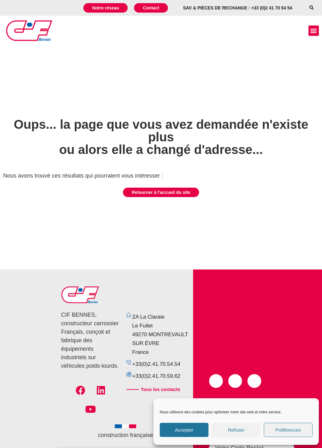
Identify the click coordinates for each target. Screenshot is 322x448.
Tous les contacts (160, 389)
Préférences (288, 430)
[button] (311, 8)
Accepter (184, 430)
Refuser (236, 430)
